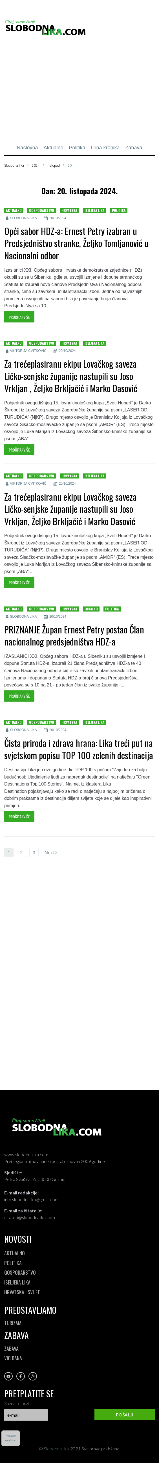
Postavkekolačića (10, 1438)
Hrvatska (69, 210)
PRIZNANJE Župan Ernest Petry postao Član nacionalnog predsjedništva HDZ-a (74, 635)
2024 (36, 166)
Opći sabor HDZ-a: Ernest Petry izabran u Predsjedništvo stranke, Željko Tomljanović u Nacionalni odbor (76, 243)
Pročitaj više (19, 317)
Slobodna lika (14, 166)
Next (51, 852)
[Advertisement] (81, 92)
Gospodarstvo (41, 210)
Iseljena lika (95, 210)
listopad (54, 166)
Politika (119, 210)
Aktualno (14, 210)
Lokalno (91, 608)
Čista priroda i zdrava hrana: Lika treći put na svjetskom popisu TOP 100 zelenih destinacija (78, 749)
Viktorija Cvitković (28, 351)
